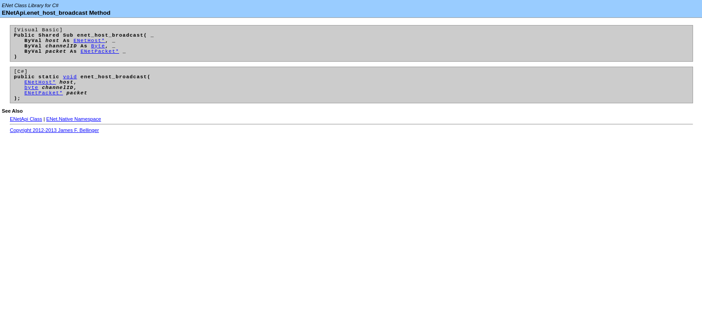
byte (32, 100)
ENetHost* (89, 44)
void (70, 87)
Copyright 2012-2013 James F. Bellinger (54, 146)
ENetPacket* (100, 57)
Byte (98, 50)
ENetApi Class (26, 135)
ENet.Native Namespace (73, 135)
